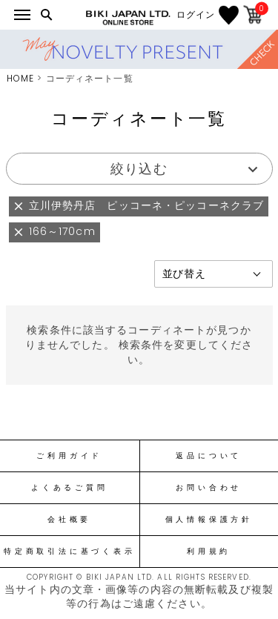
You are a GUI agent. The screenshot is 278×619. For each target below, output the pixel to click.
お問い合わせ (209, 488)
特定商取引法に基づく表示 (69, 551)
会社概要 (69, 519)
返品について (209, 456)
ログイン (195, 15)
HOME (20, 78)
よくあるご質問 (69, 488)
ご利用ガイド (69, 456)
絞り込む (138, 168)
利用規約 (209, 551)
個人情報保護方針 (209, 519)
